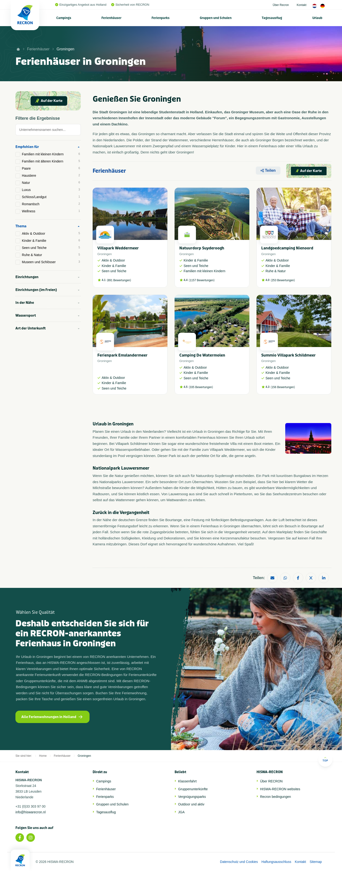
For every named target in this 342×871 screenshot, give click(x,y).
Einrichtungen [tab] (26, 277)
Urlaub (317, 18)
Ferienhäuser (111, 18)
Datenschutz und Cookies (239, 861)
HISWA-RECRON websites (280, 789)
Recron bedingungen (275, 797)
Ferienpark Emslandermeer (122, 355)
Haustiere (51, 175)
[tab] (48, 131)
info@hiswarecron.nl (30, 812)
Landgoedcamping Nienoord (287, 248)
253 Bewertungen (283, 280)
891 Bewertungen (119, 280)
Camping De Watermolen (202, 355)
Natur (51, 183)
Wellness (51, 211)
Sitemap (316, 861)
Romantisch (51, 204)
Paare (51, 168)
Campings (63, 18)
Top (325, 759)
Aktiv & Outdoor (51, 233)
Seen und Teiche (51, 248)
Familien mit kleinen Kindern (51, 154)
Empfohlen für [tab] (27, 147)
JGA (181, 812)
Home (43, 755)
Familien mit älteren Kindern (51, 161)
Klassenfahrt (187, 781)
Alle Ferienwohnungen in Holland (51, 717)
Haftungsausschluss (276, 861)
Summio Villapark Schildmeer (288, 355)
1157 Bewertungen (202, 280)
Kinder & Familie (51, 241)
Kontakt (301, 5)
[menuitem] (63, 18)
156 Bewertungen (283, 387)
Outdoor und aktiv (191, 804)
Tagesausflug (272, 18)
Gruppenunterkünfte (193, 789)
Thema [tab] (20, 226)
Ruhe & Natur (51, 255)
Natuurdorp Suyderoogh (201, 248)
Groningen (65, 49)
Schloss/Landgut (51, 197)
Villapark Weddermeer (118, 248)
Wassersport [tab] (25, 315)
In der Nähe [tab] (24, 302)
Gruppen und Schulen (216, 18)
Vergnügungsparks (192, 797)
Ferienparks (161, 18)
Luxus (51, 190)
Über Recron (281, 5)
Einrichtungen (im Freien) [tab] (36, 290)
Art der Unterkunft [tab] (30, 328)
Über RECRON (271, 781)
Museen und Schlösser (51, 262)
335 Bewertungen (201, 387)
